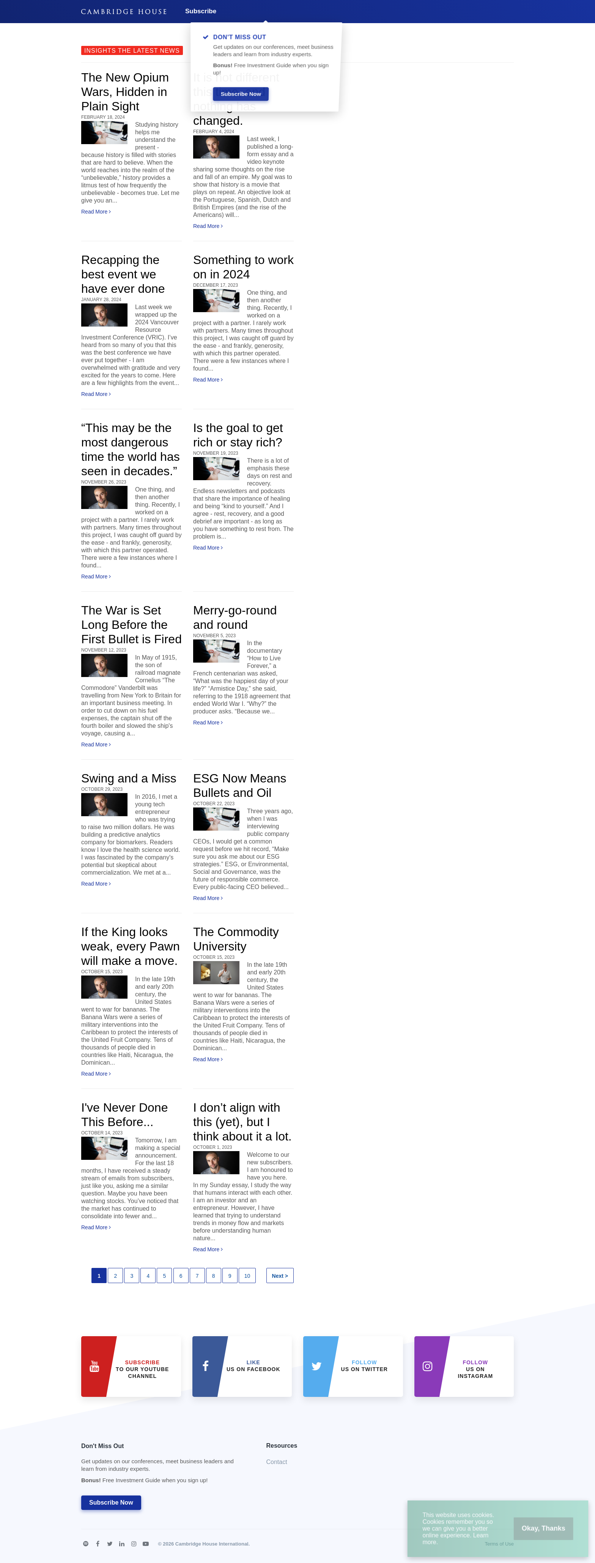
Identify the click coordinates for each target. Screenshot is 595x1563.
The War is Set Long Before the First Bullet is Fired (131, 624)
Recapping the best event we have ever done (123, 274)
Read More (96, 212)
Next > (280, 1276)
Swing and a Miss (128, 778)
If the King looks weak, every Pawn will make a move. (130, 946)
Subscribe (200, 11)
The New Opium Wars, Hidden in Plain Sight (125, 92)
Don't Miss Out (164, 1465)
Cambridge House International (212, 1544)
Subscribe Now (111, 1502)
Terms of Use (499, 1544)
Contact (276, 1462)
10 (247, 1276)
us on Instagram (475, 1369)
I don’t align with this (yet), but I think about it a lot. (242, 1122)
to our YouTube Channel (142, 1369)
